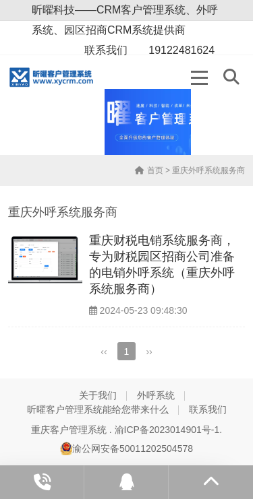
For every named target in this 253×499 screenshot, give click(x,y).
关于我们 (98, 395)
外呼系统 (156, 395)
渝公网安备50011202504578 (126, 448)
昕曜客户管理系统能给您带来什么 (98, 409)
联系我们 (208, 409)
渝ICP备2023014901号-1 (167, 429)
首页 (149, 170)
